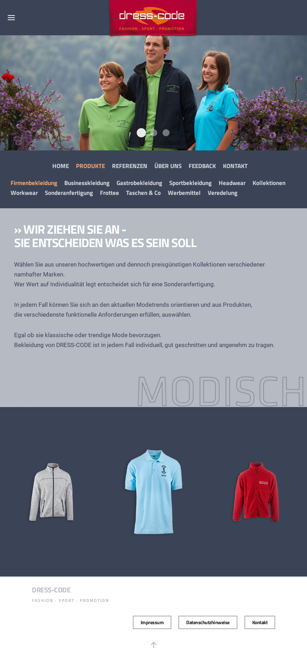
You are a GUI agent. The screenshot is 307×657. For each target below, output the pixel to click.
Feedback (202, 165)
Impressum (152, 622)
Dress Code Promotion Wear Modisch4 (153, 132)
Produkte (90, 165)
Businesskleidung (87, 182)
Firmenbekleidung (34, 182)
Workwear (24, 192)
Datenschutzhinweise (208, 622)
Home (60, 165)
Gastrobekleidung (139, 182)
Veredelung (222, 192)
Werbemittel (184, 192)
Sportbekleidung (190, 182)
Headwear (232, 182)
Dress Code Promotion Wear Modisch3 (166, 132)
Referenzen (129, 165)
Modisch (141, 132)
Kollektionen (269, 182)
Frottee (109, 192)
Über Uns (168, 165)
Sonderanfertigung (69, 192)
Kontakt (235, 165)
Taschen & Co (143, 192)
